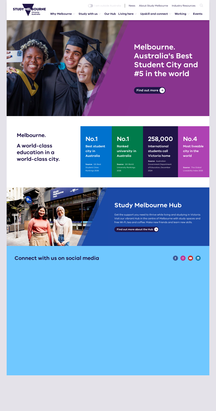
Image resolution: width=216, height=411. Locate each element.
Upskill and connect (154, 14)
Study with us (88, 14)
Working (180, 14)
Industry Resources (183, 5)
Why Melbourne (61, 14)
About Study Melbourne (153, 5)
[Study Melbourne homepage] (31, 10)
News (132, 5)
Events (198, 14)
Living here (126, 14)
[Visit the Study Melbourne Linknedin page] (198, 258)
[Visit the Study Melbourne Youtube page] (190, 258)
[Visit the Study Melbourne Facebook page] (175, 258)
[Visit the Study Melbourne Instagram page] (183, 258)
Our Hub (110, 14)
